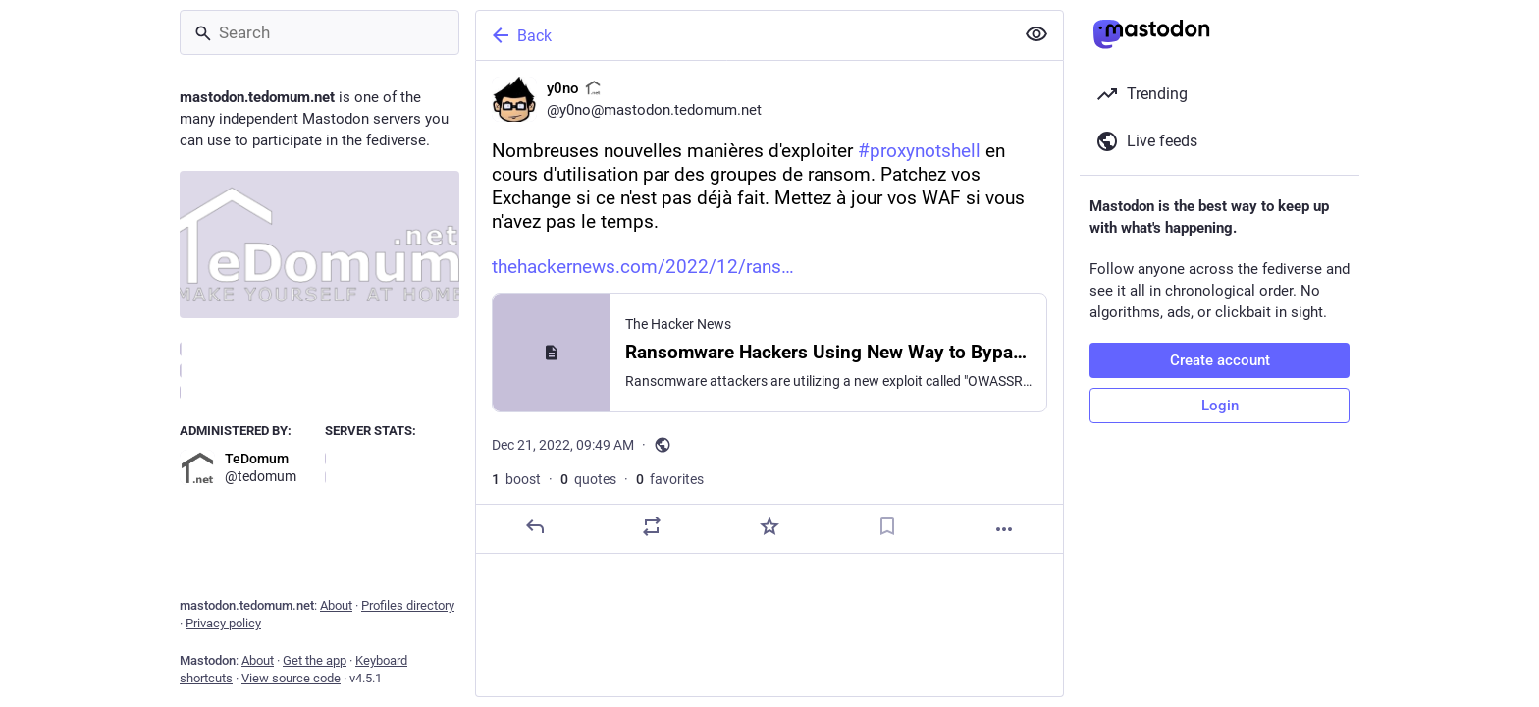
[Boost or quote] (651, 526)
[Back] (743, 35)
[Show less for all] (1036, 34)
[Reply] (535, 526)
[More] (1004, 529)
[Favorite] (769, 526)
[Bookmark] (887, 526)
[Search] (319, 32)
